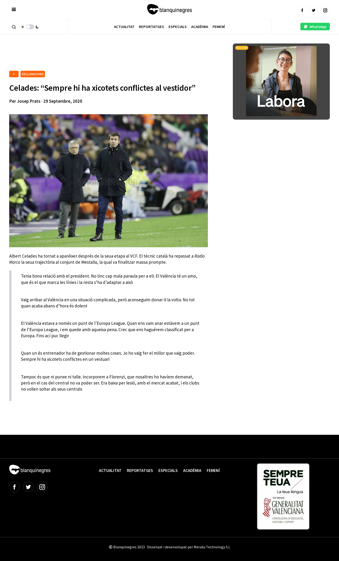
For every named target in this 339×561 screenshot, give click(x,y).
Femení (219, 26)
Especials (178, 26)
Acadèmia (199, 26)
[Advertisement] (95, 56)
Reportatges (151, 26)
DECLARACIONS (33, 74)
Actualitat (124, 26)
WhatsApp (315, 26)
